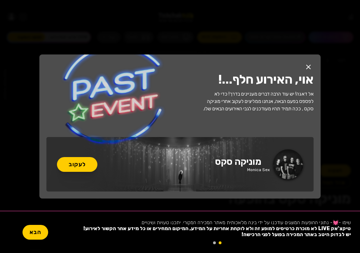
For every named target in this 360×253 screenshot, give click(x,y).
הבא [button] (35, 232)
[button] (308, 66)
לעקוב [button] (77, 164)
